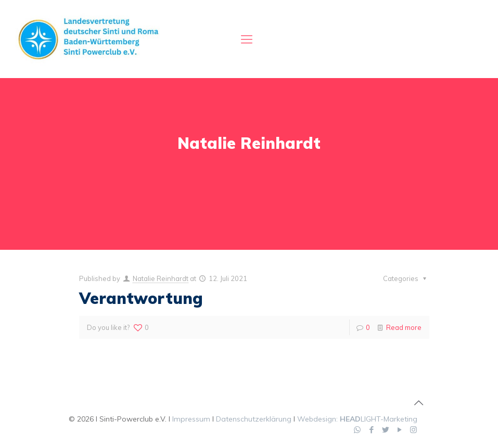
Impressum (191, 419)
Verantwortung (141, 298)
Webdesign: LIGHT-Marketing (357, 419)
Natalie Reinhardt (160, 278)
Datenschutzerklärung (253, 419)
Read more (404, 327)
